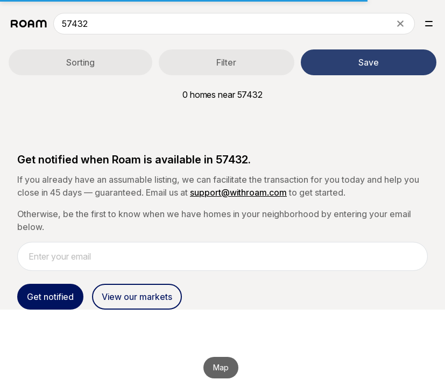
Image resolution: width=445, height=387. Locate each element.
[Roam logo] (29, 23)
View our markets (137, 296)
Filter (226, 62)
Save (368, 62)
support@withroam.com (238, 192)
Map (221, 367)
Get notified (50, 296)
